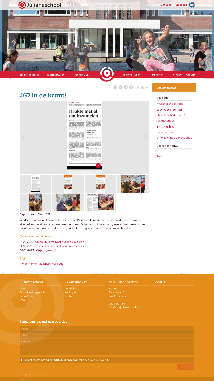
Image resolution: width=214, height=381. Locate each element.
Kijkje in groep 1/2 (46, 250)
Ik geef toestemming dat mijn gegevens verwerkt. (66, 360)
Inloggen (23, 379)
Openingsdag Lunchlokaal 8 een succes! (59, 246)
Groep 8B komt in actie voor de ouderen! (60, 241)
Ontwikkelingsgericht (33, 292)
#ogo (60, 263)
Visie (22, 288)
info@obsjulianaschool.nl (124, 307)
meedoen (167, 126)
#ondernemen (28, 263)
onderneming (165, 132)
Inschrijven (71, 292)
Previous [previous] (23, 137)
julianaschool (165, 120)
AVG (22, 299)
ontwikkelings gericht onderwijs (177, 137)
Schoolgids (26, 296)
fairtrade (171, 115)
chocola (161, 115)
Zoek (160, 156)
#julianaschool (47, 263)
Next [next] (145, 137)
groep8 (181, 115)
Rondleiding (71, 288)
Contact (69, 296)
